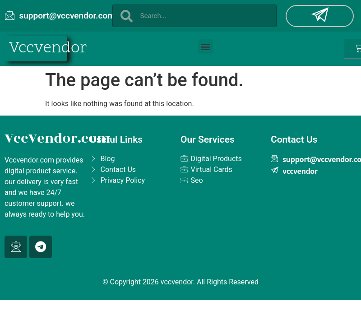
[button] (205, 46)
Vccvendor (48, 48)
